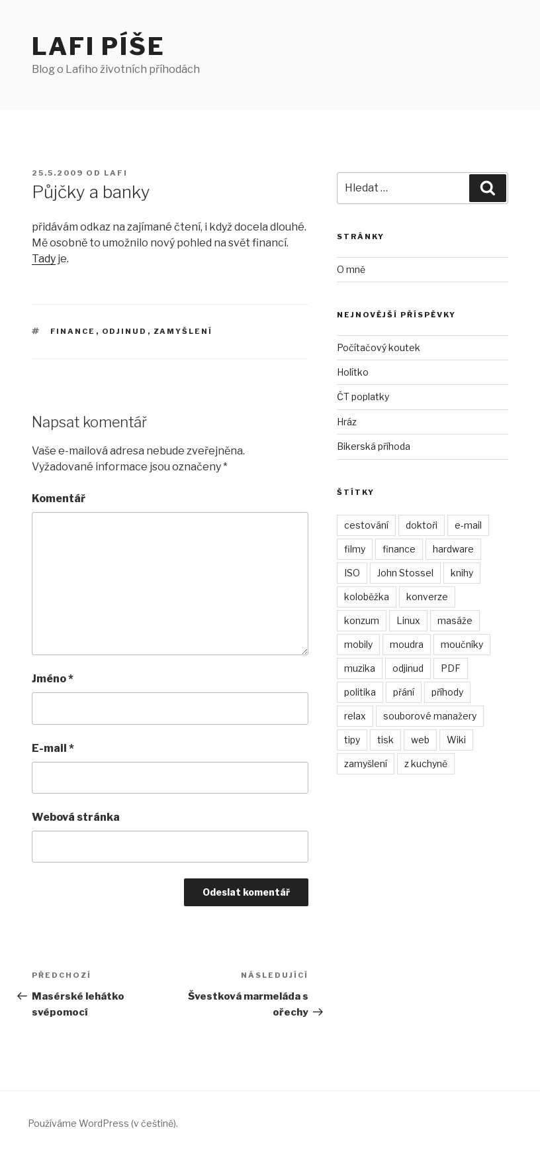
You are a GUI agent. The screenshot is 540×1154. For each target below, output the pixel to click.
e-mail (468, 525)
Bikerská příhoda (373, 446)
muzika (359, 668)
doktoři (421, 525)
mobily (358, 644)
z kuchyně (425, 763)
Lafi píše (98, 46)
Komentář (58, 498)
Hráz (347, 421)
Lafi (116, 173)
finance (73, 331)
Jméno (52, 678)
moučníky (462, 644)
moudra (407, 644)
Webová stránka (76, 817)
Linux (408, 620)
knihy (462, 572)
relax (355, 715)
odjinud (125, 331)
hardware (453, 548)
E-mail (53, 748)
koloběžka (366, 596)
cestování (366, 525)
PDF (451, 668)
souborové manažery (429, 715)
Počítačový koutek (378, 347)
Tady (44, 258)
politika (360, 692)
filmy (354, 548)
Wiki (456, 739)
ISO (352, 572)
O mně (351, 269)
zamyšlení (183, 331)
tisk (385, 739)
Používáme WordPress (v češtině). (103, 1123)
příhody (447, 692)
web (420, 739)
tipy (352, 739)
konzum (361, 620)
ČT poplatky (363, 396)
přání (403, 692)
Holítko (353, 372)
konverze (427, 596)
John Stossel (405, 572)
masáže (454, 620)
